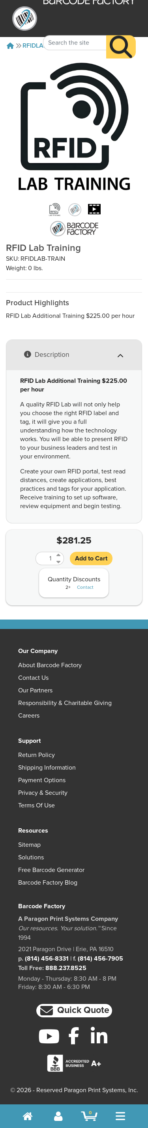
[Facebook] (74, 1035)
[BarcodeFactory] (24, 18)
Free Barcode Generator (51, 870)
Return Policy (36, 755)
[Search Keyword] (75, 33)
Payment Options (42, 780)
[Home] (10, 46)
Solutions (31, 857)
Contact (85, 587)
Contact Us (33, 678)
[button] (74, 1011)
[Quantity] (45, 558)
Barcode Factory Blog (47, 882)
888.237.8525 (65, 968)
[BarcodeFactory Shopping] (89, 1116)
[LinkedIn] (99, 1036)
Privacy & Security (42, 793)
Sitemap (29, 845)
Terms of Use (36, 805)
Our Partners (35, 690)
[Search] (121, 37)
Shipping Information (47, 767)
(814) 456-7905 (100, 958)
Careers (28, 715)
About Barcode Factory (50, 665)
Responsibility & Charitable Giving (65, 703)
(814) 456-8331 (47, 958)
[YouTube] (49, 1036)
